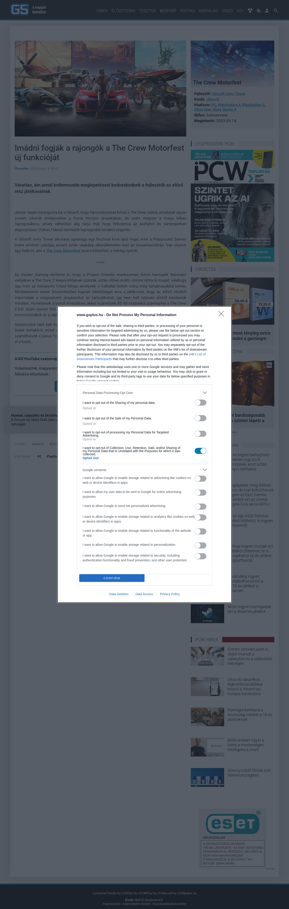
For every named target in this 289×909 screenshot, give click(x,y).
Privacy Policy (170, 594)
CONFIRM (111, 578)
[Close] (222, 315)
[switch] (200, 403)
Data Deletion (118, 594)
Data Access (144, 594)
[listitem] (144, 392)
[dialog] (144, 454)
